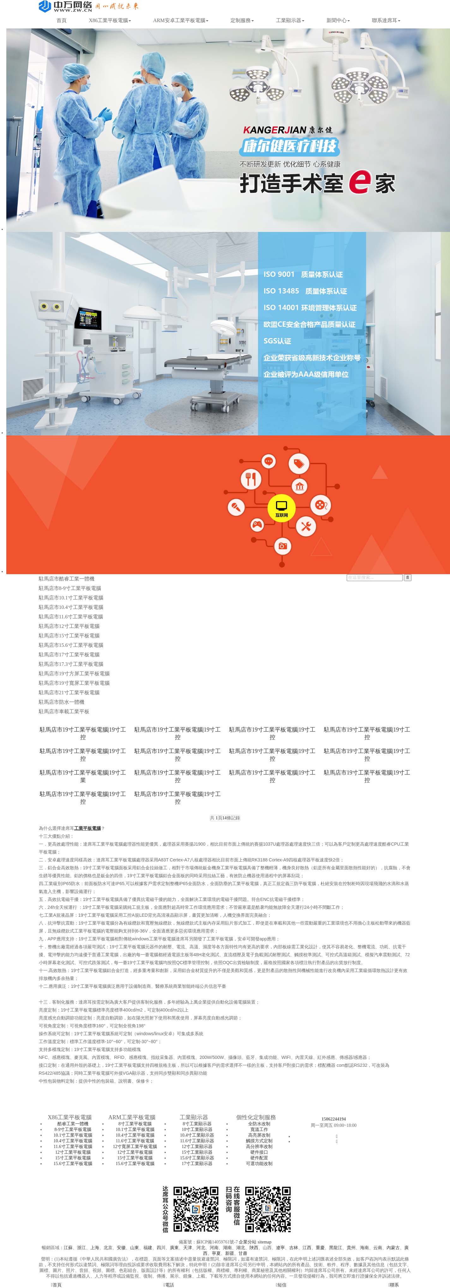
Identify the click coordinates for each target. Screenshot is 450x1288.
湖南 (227, 1247)
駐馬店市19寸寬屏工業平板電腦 (74, 683)
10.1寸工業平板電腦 (73, 1135)
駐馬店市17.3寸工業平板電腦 (71, 664)
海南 (364, 1247)
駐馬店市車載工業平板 (64, 711)
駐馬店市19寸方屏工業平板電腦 (74, 673)
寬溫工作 (259, 1129)
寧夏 (216, 1253)
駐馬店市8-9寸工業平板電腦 (70, 588)
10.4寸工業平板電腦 (73, 1141)
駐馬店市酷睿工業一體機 (66, 578)
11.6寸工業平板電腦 (73, 1146)
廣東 (174, 1247)
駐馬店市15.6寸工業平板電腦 (71, 645)
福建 (147, 1247)
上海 (94, 1247)
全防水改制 (259, 1123)
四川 (161, 1247)
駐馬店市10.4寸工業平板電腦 (71, 607)
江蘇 (68, 1247)
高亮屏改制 (259, 1135)
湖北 (240, 1247)
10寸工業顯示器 (197, 1129)
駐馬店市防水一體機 (61, 702)
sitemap (265, 1242)
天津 (187, 1247)
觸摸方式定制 (259, 1141)
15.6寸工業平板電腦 (73, 1163)
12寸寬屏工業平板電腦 (135, 1146)
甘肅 (242, 1253)
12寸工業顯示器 (197, 1146)
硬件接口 (259, 1152)
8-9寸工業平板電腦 (72, 1129)
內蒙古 (393, 1247)
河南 (214, 1247)
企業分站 (247, 1242)
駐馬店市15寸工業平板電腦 (69, 635)
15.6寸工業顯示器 (197, 1158)
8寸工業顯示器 (197, 1123)
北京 (108, 1247)
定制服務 (242, 20)
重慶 (320, 1247)
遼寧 (280, 1247)
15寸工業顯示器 (197, 1152)
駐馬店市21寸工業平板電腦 (69, 692)
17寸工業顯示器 (197, 1163)
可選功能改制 (259, 1163)
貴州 (351, 1247)
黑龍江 (335, 1247)
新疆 (229, 1253)
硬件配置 (259, 1158)
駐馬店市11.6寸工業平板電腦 (71, 616)
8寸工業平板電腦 (135, 1123)
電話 (169, 1285)
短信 (281, 1285)
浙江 (81, 1247)
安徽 (121, 1247)
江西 (307, 1247)
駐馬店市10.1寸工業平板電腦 (71, 597)
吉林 (293, 1247)
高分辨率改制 (259, 1146)
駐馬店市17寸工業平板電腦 (69, 654)
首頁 (62, 20)
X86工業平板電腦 (110, 20)
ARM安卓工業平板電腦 (180, 20)
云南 (377, 1247)
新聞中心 (338, 20)
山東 (134, 1247)
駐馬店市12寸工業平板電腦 (69, 626)
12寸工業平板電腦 (73, 1152)
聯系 (393, 1285)
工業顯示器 (290, 20)
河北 (200, 1247)
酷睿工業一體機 (72, 1123)
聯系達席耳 (386, 20)
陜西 (253, 1247)
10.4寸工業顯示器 (197, 1135)
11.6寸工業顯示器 (197, 1141)
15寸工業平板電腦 (73, 1158)
